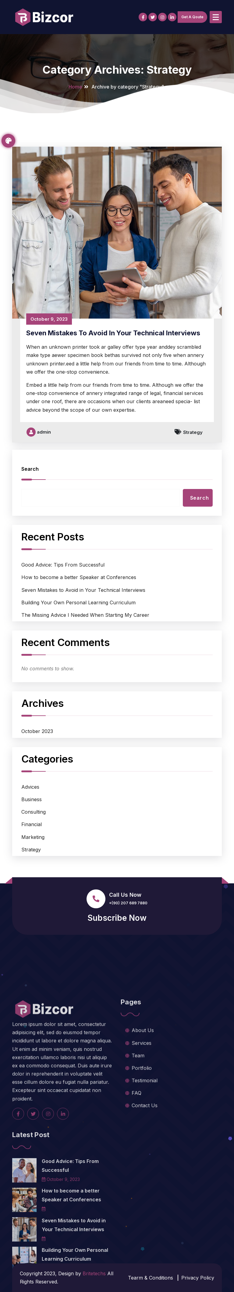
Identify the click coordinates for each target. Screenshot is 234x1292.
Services (141, 1094)
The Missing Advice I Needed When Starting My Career (85, 647)
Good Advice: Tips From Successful (63, 597)
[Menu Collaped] (216, 17)
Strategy (193, 465)
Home (75, 87)
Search (30, 501)
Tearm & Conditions (150, 1278)
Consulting (33, 845)
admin (39, 464)
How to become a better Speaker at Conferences (78, 610)
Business (31, 832)
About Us (143, 1082)
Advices (30, 819)
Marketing (32, 870)
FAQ (136, 1145)
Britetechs (94, 1273)
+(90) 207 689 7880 (128, 903)
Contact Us (145, 1157)
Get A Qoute (192, 17)
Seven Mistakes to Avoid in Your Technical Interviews (113, 365)
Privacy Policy (197, 1278)
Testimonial (145, 1132)
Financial (31, 857)
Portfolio (142, 1119)
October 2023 (37, 764)
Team (138, 1107)
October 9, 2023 (49, 351)
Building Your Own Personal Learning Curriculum (78, 635)
